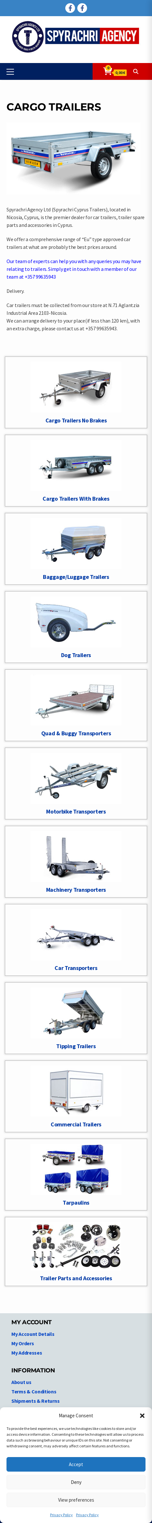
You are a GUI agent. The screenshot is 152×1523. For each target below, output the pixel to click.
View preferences (76, 1500)
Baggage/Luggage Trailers (76, 576)
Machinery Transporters (76, 889)
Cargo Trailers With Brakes (76, 498)
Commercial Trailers (76, 1124)
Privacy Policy (61, 1514)
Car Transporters (76, 968)
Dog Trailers (76, 655)
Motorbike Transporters (76, 811)
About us (21, 1382)
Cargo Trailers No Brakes (76, 420)
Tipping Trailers (75, 1046)
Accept (76, 1464)
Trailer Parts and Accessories (76, 1278)
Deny (76, 1482)
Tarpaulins (76, 1202)
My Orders (22, 1343)
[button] (142, 1415)
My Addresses (26, 1352)
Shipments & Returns (35, 1401)
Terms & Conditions (34, 1391)
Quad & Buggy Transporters (76, 733)
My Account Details (33, 1334)
